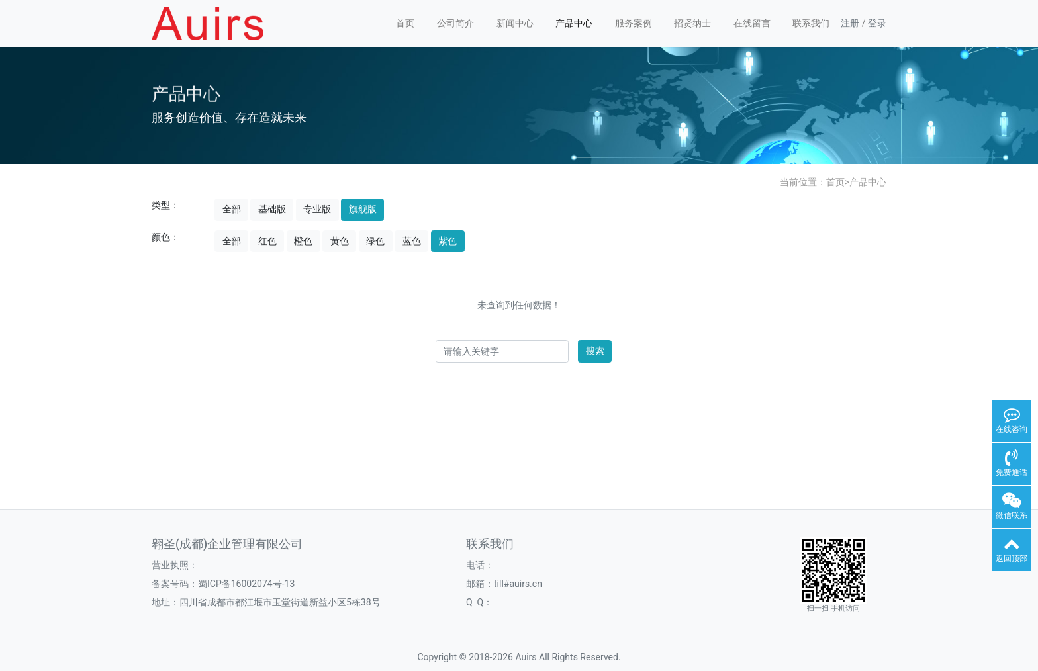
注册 (850, 23)
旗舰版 (363, 209)
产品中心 (573, 23)
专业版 (317, 209)
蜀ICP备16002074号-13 (246, 583)
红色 (267, 241)
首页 (405, 23)
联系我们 (810, 23)
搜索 (595, 350)
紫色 (447, 241)
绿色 (375, 241)
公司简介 (455, 23)
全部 (231, 209)
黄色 (339, 241)
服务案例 (633, 23)
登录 (877, 23)
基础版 (272, 209)
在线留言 (752, 23)
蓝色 (411, 241)
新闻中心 (515, 23)
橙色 (303, 241)
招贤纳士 (692, 23)
